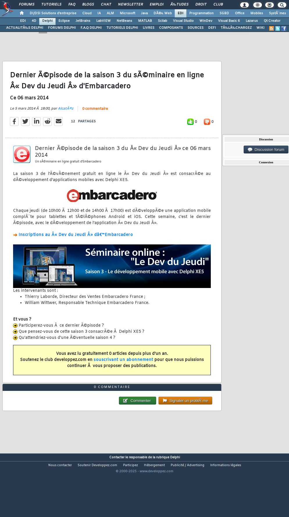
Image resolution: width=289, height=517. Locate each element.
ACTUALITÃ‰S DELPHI (24, 28)
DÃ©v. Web (163, 13)
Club (218, 4)
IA (99, 13)
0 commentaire (95, 117)
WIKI (260, 28)
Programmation (201, 13)
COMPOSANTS (171, 28)
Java (144, 13)
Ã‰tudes (179, 4)
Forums (26, 4)
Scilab (162, 21)
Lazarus (252, 21)
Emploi (156, 4)
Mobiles (256, 13)
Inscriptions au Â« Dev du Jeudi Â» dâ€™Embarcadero (76, 244)
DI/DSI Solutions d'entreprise (53, 13)
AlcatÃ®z (65, 117)
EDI (180, 13)
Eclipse (64, 21)
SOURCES (196, 28)
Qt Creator (272, 21)
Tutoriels (51, 4)
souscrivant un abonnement (123, 368)
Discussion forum (266, 149)
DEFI (212, 28)
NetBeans (124, 21)
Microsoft (127, 13)
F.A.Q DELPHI (91, 28)
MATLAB (145, 21)
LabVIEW (103, 21)
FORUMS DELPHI (62, 28)
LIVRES (148, 28)
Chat (106, 4)
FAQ (72, 4)
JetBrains (83, 21)
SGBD (224, 13)
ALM (110, 13)
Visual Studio (183, 21)
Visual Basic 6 (229, 21)
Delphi (47, 21)
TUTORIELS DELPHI (122, 28)
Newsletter (130, 4)
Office (240, 13)
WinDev (205, 21)
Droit (201, 4)
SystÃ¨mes (277, 13)
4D (34, 21)
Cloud (87, 13)
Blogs (88, 4)
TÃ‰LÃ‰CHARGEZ (236, 28)
